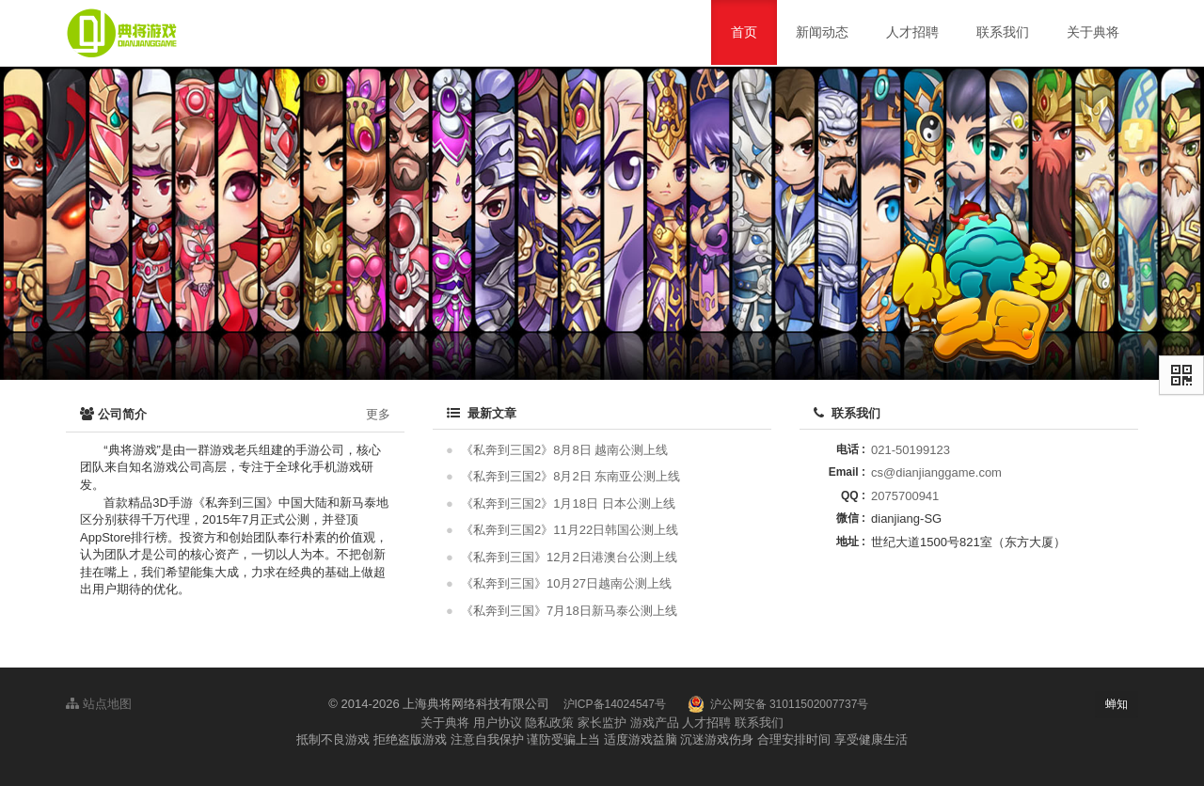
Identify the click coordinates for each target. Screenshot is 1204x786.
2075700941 (905, 496)
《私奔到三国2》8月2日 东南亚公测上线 (570, 476)
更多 (378, 414)
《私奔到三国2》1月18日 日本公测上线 (568, 503)
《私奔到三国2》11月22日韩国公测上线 (569, 530)
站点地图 (99, 704)
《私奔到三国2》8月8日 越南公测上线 (564, 450)
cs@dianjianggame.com (936, 472)
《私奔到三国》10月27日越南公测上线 (566, 583)
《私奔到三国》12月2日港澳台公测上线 (569, 557)
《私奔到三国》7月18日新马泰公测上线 (569, 611)
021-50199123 (910, 450)
